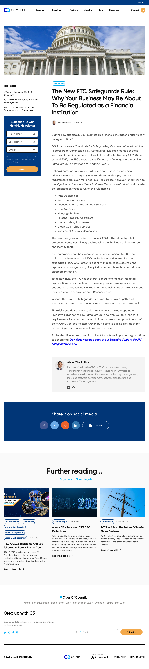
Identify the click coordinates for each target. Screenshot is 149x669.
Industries (58, 10)
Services (41, 10)
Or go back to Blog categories (74, 479)
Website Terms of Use (15, 159)
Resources (114, 10)
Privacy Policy (119, 657)
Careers (140, 2)
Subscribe (131, 632)
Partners (74, 10)
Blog (101, 10)
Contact (138, 10)
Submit (22, 169)
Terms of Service (137, 657)
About (88, 10)
